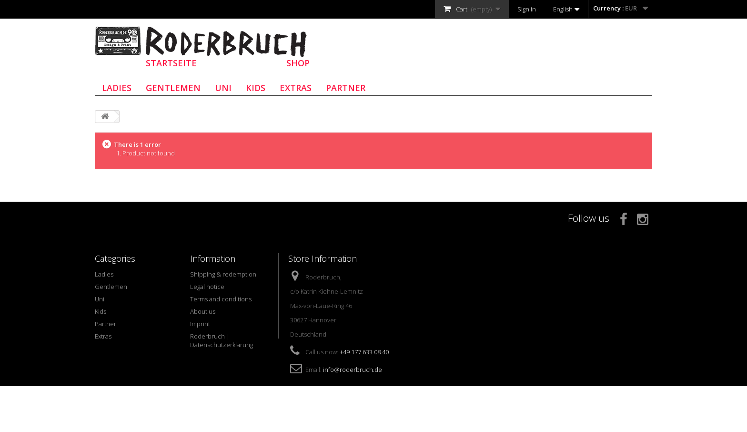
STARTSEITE (171, 63)
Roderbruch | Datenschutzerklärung (221, 340)
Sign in (526, 9)
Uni (223, 87)
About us (202, 311)
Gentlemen (173, 87)
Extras (296, 87)
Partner (345, 87)
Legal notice (207, 286)
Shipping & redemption (223, 274)
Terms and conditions (221, 299)
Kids (255, 87)
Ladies (116, 87)
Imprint (200, 323)
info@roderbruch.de (352, 369)
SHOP (298, 63)
